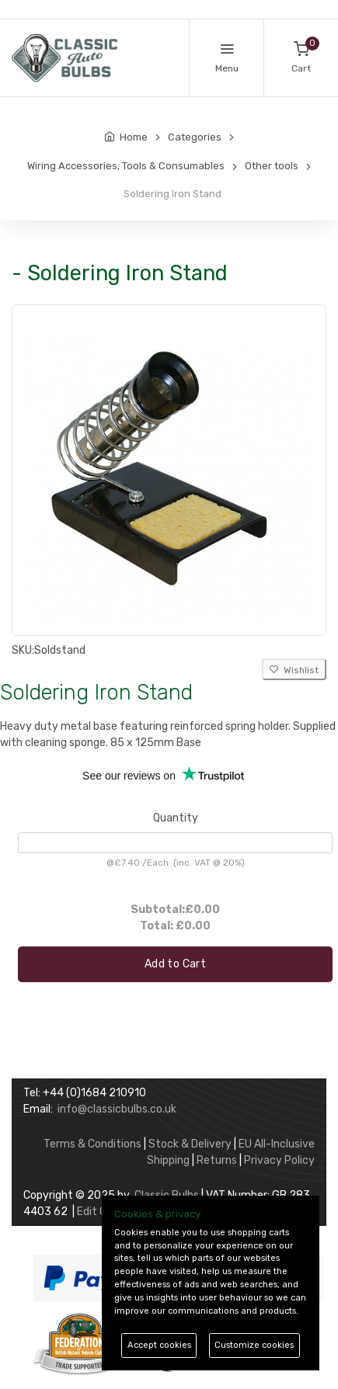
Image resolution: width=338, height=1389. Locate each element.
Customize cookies (254, 1345)
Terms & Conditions (92, 1144)
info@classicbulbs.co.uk (116, 1109)
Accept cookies (159, 1345)
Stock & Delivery (190, 1144)
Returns (217, 1160)
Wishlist (294, 670)
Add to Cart (175, 964)
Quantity (175, 818)
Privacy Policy (279, 1160)
